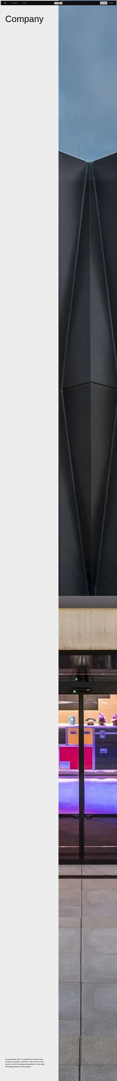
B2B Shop (103, 3)
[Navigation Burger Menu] (5, 3)
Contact (111, 3)
